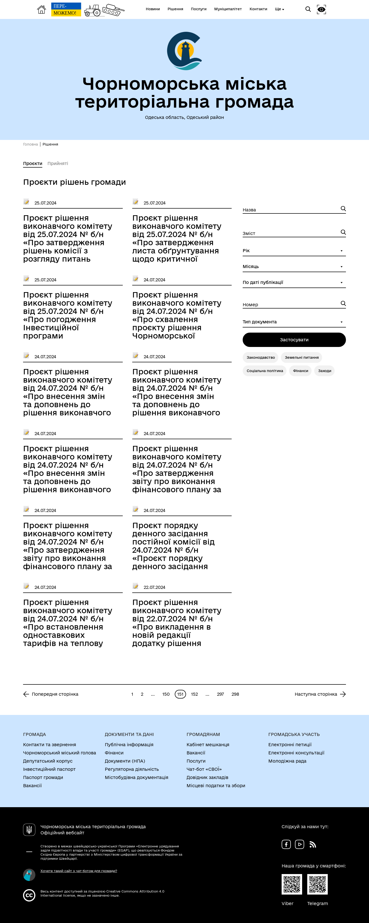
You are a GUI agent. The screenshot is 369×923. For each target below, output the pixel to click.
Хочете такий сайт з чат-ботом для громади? (78, 871)
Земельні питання (302, 357)
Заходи (324, 371)
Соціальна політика (265, 371)
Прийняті (57, 163)
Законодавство (261, 357)
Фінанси (300, 371)
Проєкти (32, 163)
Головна (30, 144)
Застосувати (294, 339)
